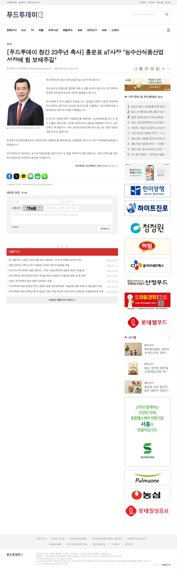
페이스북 (9, 176)
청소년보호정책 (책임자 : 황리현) (107, 538)
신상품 (132, 337)
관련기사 (14, 252)
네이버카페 (37, 176)
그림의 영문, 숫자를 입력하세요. (60, 208)
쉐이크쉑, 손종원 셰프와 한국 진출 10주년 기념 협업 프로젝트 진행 (149, 138)
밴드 (45, 176)
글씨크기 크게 (163, 68)
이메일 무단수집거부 (136, 538)
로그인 (167, 2)
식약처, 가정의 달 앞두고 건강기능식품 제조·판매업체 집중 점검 (149, 127)
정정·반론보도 (99, 544)
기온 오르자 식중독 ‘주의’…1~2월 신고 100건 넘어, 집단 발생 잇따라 (149, 133)
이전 (58, 246)
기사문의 (151, 2)
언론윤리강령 (55, 544)
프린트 (152, 68)
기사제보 (142, 2)
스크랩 (157, 68)
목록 (141, 68)
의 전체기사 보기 (95, 165)
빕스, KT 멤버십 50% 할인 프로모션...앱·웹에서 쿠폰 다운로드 (149, 111)
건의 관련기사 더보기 (62, 299)
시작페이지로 (12, 2)
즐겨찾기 (22, 2)
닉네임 (16, 201)
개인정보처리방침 (78, 538)
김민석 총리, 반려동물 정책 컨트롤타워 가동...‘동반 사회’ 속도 (149, 106)
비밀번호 (68, 201)
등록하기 (105, 228)
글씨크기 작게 (168, 68)
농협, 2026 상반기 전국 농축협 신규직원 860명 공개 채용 (149, 117)
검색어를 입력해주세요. (144, 14)
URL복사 (135, 68)
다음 (67, 246)
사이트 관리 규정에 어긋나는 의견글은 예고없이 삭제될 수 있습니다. (46, 215)
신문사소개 (41, 538)
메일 (146, 68)
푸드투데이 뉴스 (145, 97)
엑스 (16, 176)
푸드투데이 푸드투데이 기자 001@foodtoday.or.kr (29, 68)
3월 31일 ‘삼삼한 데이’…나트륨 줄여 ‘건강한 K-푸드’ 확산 (149, 143)
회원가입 (160, 2)
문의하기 (129, 544)
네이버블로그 (30, 176)
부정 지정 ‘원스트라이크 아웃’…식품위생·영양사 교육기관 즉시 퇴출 (149, 149)
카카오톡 (23, 176)
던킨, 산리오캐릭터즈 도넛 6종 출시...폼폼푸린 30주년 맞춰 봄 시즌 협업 (149, 122)
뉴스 (9, 44)
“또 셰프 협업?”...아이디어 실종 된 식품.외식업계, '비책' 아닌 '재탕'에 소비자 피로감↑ (149, 154)
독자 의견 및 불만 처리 (77, 544)
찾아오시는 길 (58, 538)
